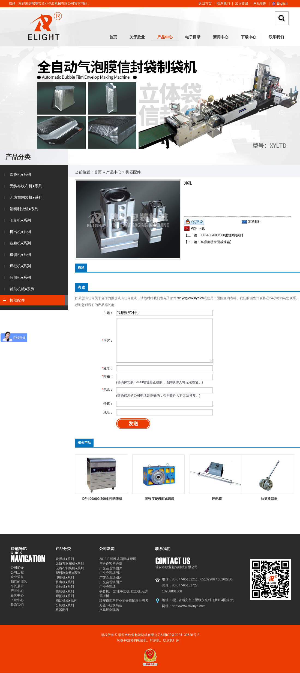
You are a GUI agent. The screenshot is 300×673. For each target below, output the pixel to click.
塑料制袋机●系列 (24, 209)
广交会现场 (107, 587)
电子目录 (192, 37)
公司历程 (17, 572)
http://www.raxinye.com (188, 606)
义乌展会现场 (109, 610)
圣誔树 (104, 596)
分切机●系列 (20, 277)
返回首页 (205, 3)
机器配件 (17, 300)
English (282, 3)
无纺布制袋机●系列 (26, 197)
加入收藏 (241, 3)
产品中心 (165, 37)
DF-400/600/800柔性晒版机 (102, 499)
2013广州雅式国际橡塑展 (117, 559)
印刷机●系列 (20, 220)
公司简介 (17, 568)
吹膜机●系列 (20, 174)
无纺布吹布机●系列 (26, 186)
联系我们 (223, 3)
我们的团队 (19, 581)
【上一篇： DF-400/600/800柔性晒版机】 (214, 235)
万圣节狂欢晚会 (110, 605)
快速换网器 (269, 499)
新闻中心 (220, 37)
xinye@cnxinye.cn (190, 298)
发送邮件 (254, 222)
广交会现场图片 (110, 568)
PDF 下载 (197, 228)
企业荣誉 (17, 577)
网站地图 (259, 3)
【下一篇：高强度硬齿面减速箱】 (208, 242)
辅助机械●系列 (22, 289)
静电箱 (217, 499)
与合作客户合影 (110, 563)
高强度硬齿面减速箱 (159, 499)
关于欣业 (137, 37)
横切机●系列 (20, 254)
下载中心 (248, 37)
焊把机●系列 (20, 266)
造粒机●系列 (20, 243)
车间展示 (17, 586)
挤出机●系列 (20, 232)
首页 (113, 37)
